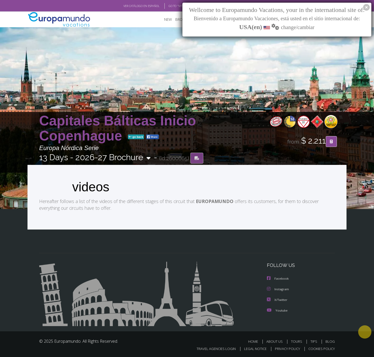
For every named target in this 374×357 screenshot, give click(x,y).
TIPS (314, 341)
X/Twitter (277, 299)
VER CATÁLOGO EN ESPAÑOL (129, 6)
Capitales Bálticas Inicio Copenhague (117, 128)
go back (136, 137)
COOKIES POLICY (320, 348)
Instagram (278, 289)
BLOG (330, 341)
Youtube (278, 310)
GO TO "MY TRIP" (170, 6)
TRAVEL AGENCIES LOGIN (211, 348)
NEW (168, 19)
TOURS (297, 341)
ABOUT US (276, 341)
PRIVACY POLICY (285, 348)
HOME (255, 341)
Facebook (278, 279)
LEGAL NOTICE (252, 348)
